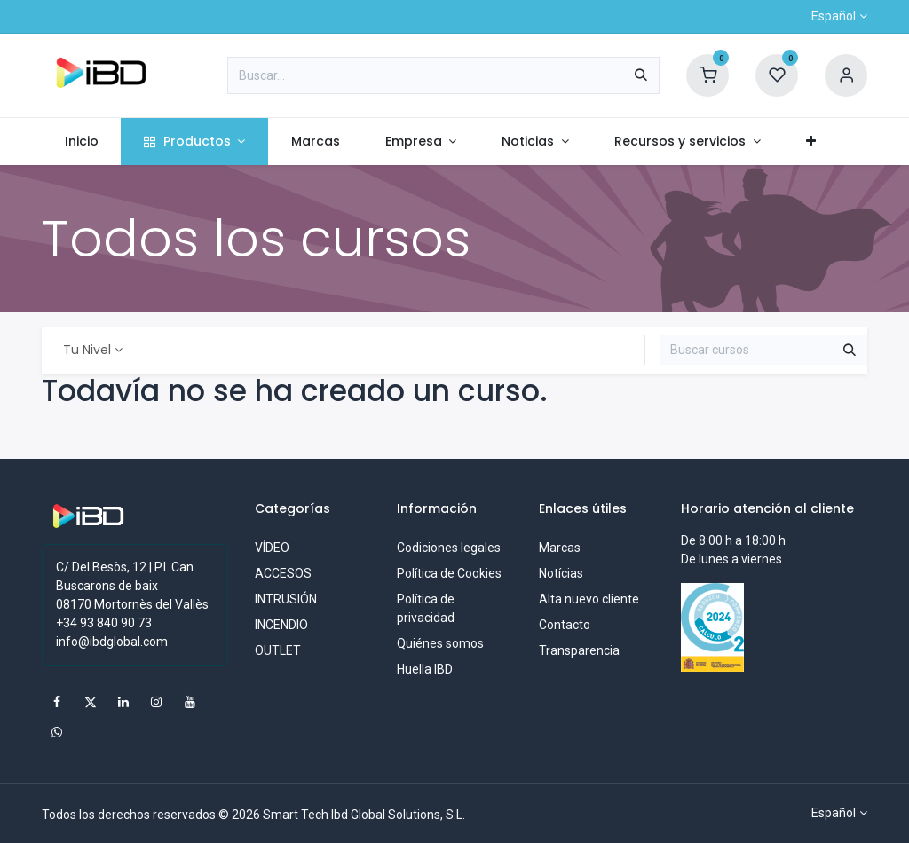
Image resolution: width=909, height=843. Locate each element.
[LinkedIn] (123, 701)
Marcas (560, 547)
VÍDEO (272, 547)
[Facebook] (56, 701)
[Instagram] (156, 701)
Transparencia (579, 650)
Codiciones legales (449, 547)
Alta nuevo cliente (589, 599)
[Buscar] (641, 75)
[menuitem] (81, 141)
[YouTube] (190, 701)
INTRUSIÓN (286, 599)
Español (833, 16)
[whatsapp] (56, 732)
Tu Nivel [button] (87, 349)
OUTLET (278, 650)
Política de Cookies (449, 573)
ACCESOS (283, 573)
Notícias (561, 573)
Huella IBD (425, 669)
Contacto (564, 625)
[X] (90, 701)
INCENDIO (281, 625)
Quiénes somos (440, 643)
